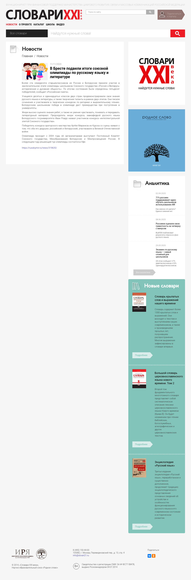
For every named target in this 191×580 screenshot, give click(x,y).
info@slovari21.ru (81, 555)
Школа (50, 24)
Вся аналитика (143, 272)
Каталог (39, 24)
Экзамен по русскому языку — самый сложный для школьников (166, 253)
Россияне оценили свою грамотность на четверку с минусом (168, 226)
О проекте (25, 24)
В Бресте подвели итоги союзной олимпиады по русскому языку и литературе (79, 72)
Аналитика (157, 183)
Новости (11, 24)
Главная (27, 56)
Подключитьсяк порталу (174, 15)
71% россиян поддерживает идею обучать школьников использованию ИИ (166, 201)
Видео (61, 24)
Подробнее (141, 355)
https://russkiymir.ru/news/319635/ (39, 147)
